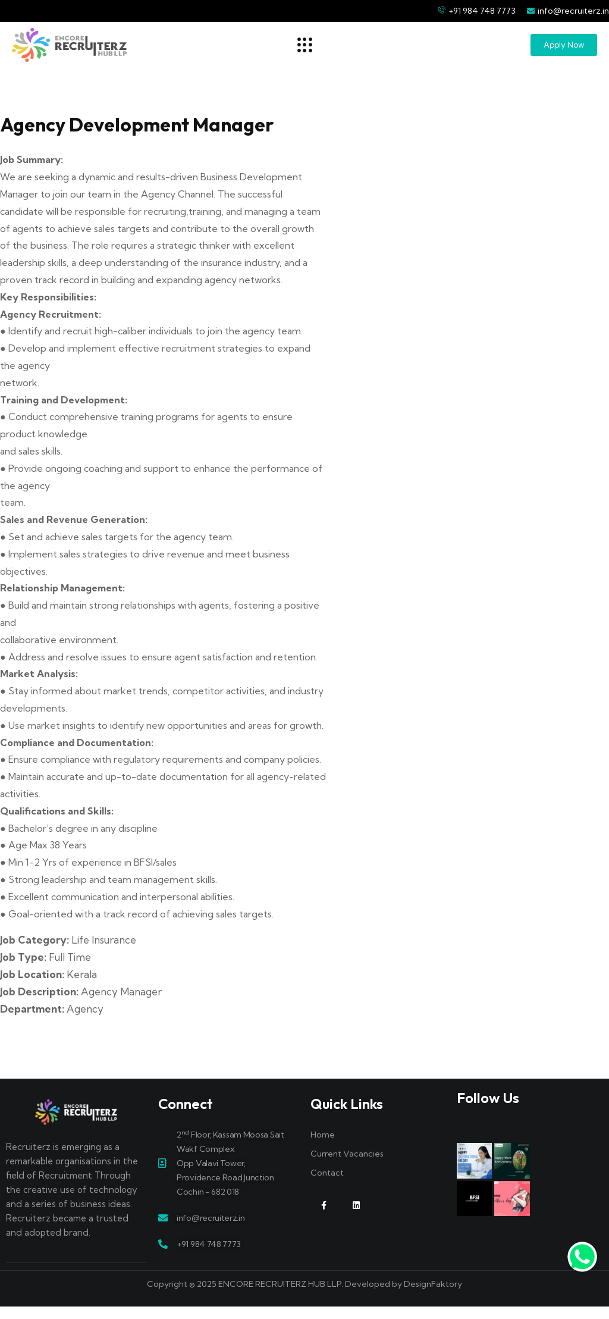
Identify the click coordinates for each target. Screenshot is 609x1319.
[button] (560, 47)
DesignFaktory (433, 1296)
